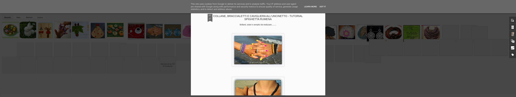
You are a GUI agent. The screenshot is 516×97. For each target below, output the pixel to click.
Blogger (266, 95)
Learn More (310, 7)
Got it (322, 7)
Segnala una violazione (277, 95)
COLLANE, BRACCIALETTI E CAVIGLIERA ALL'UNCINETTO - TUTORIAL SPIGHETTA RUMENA (258, 18)
